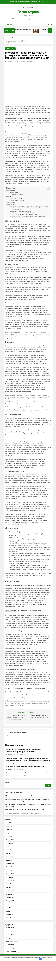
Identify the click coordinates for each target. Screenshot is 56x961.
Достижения (11, 202)
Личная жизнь (11, 190)
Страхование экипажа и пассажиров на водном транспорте (23, 813)
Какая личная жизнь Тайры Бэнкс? (22, 211)
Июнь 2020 (9, 884)
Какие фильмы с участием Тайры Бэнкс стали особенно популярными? (28, 208)
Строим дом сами (11, 951)
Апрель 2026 (9, 826)
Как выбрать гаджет (12, 941)
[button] (47, 188)
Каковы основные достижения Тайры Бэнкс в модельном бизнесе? (31, 206)
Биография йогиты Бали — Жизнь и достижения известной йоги (28, 773)
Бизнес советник (11, 931)
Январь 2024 (9, 867)
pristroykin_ (10, 61)
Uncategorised (10, 48)
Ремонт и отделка (11, 948)
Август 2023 (9, 877)
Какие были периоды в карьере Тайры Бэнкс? (25, 214)
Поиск (7, 782)
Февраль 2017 (10, 914)
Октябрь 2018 (10, 894)
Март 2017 (9, 911)
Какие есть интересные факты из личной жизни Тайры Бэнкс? (29, 216)
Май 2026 (8, 823)
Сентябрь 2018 (10, 897)
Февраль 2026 (10, 833)
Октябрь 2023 (10, 874)
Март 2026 (9, 829)
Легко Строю (28, 12)
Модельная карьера (16, 198)
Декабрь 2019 (10, 891)
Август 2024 (9, 843)
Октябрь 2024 (10, 840)
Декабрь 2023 (10, 870)
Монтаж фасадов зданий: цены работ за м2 (19, 29)
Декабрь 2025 (10, 836)
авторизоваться (40, 736)
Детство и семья (14, 192)
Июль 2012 (9, 918)
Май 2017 (8, 908)
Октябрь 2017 (10, 901)
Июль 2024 (9, 846)
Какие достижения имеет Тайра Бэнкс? (23, 213)
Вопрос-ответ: (11, 204)
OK (40, 959)
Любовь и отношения (16, 194)
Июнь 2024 (9, 850)
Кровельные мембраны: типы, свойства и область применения (25, 809)
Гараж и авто (9, 934)
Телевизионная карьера (17, 200)
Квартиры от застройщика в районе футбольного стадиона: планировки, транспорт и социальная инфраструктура (26, 1)
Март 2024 (9, 860)
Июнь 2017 (9, 904)
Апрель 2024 (9, 857)
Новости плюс (10, 944)
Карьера (10, 196)
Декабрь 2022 (10, 880)
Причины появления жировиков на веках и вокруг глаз (25, 766)
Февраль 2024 (10, 863)
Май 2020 (8, 887)
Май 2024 (8, 853)
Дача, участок (10, 938)
